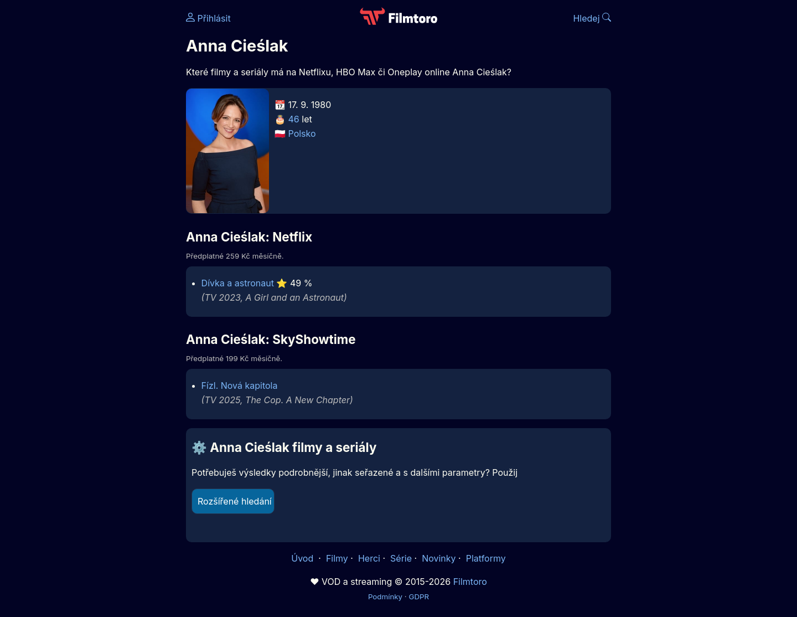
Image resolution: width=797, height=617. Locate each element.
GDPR (418, 596)
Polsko (302, 133)
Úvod (303, 558)
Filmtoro (470, 581)
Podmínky (385, 596)
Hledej (592, 18)
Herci (369, 558)
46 (293, 119)
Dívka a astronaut (237, 283)
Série (401, 558)
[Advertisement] (106, 170)
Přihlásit (208, 18)
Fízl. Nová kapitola (239, 385)
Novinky (439, 558)
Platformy (486, 558)
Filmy (337, 558)
